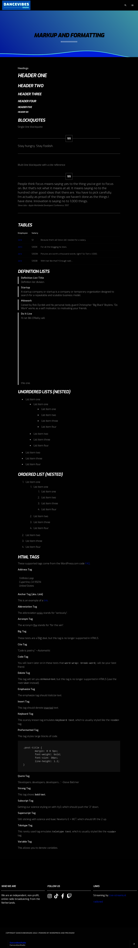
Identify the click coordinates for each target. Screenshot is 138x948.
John (20, 247)
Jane (20, 240)
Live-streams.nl (117, 895)
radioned (98, 901)
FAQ (87, 563)
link (46, 600)
